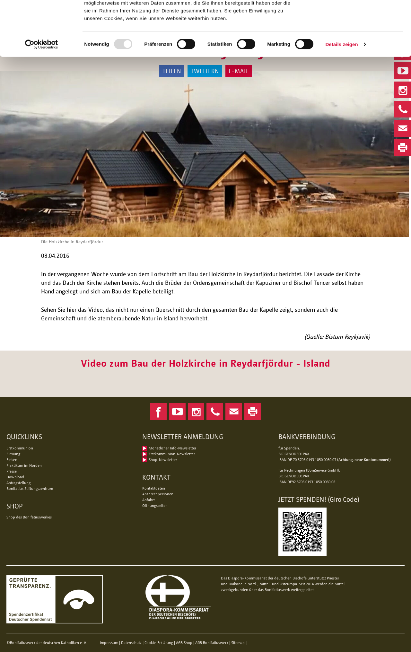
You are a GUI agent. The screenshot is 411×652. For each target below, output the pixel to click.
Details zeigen (341, 95)
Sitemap (238, 642)
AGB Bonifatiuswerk (211, 642)
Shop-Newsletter (163, 459)
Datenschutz (131, 642)
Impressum (109, 642)
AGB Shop (184, 642)
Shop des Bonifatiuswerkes (29, 517)
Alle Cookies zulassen (357, 16)
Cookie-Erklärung (158, 642)
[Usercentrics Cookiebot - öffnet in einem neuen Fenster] (41, 95)
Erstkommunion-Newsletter (172, 453)
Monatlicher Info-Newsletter (172, 448)
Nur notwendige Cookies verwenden (357, 37)
